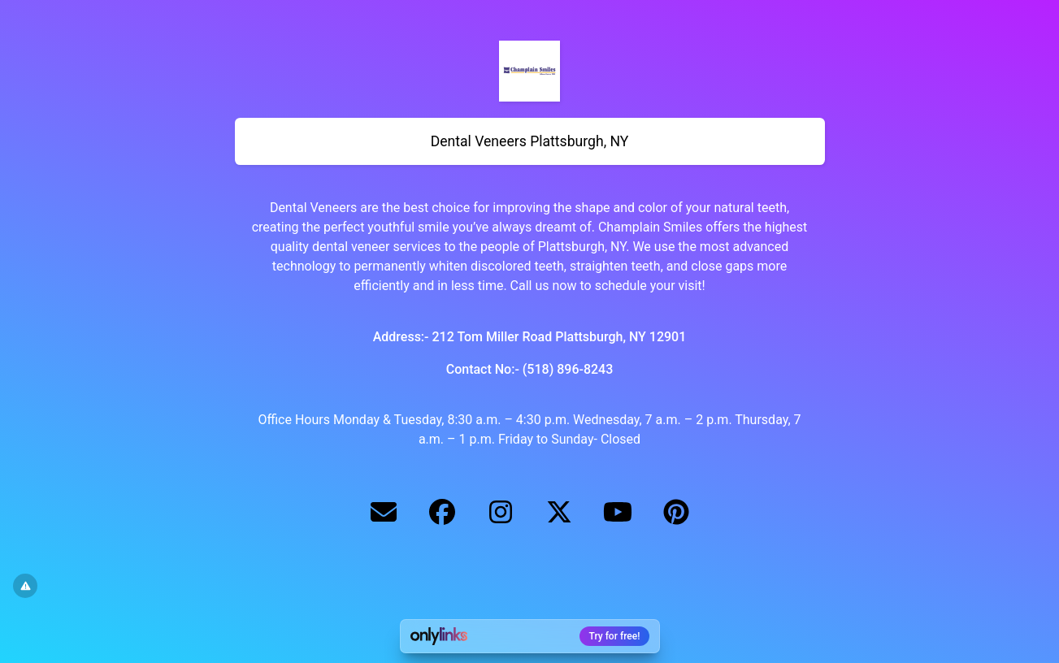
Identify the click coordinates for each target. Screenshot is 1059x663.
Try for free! (614, 636)
